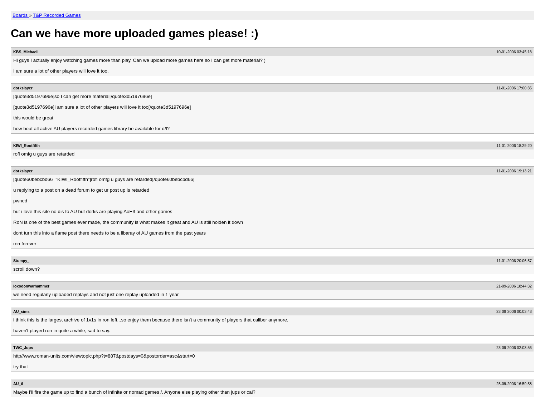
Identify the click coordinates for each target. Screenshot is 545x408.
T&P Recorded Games (57, 15)
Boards (21, 15)
